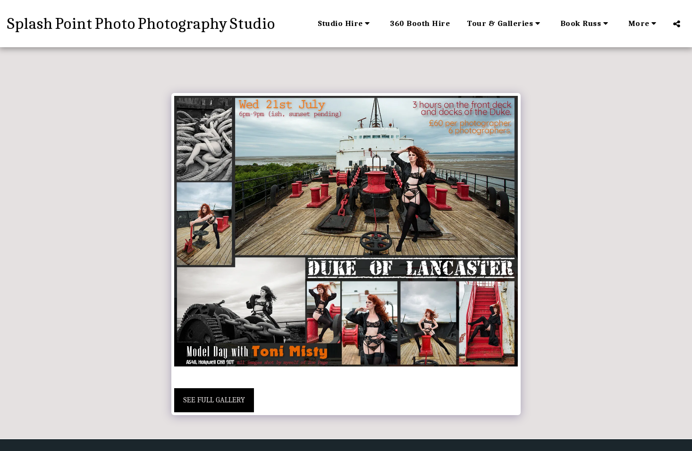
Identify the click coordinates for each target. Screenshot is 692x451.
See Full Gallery (214, 399)
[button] (345, 23)
